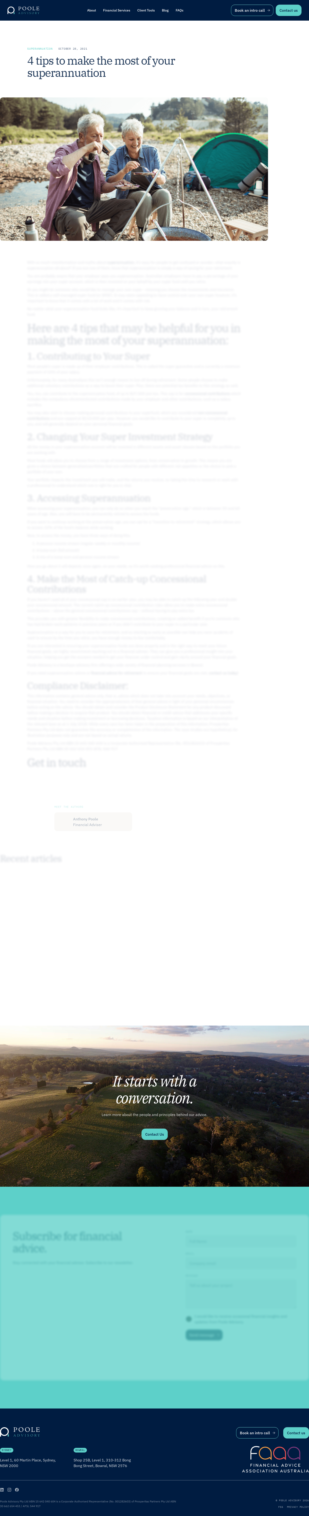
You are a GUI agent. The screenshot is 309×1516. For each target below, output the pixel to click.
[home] (23, 10)
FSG (280, 1507)
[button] (116, 10)
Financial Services (116, 10)
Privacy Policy (298, 1507)
